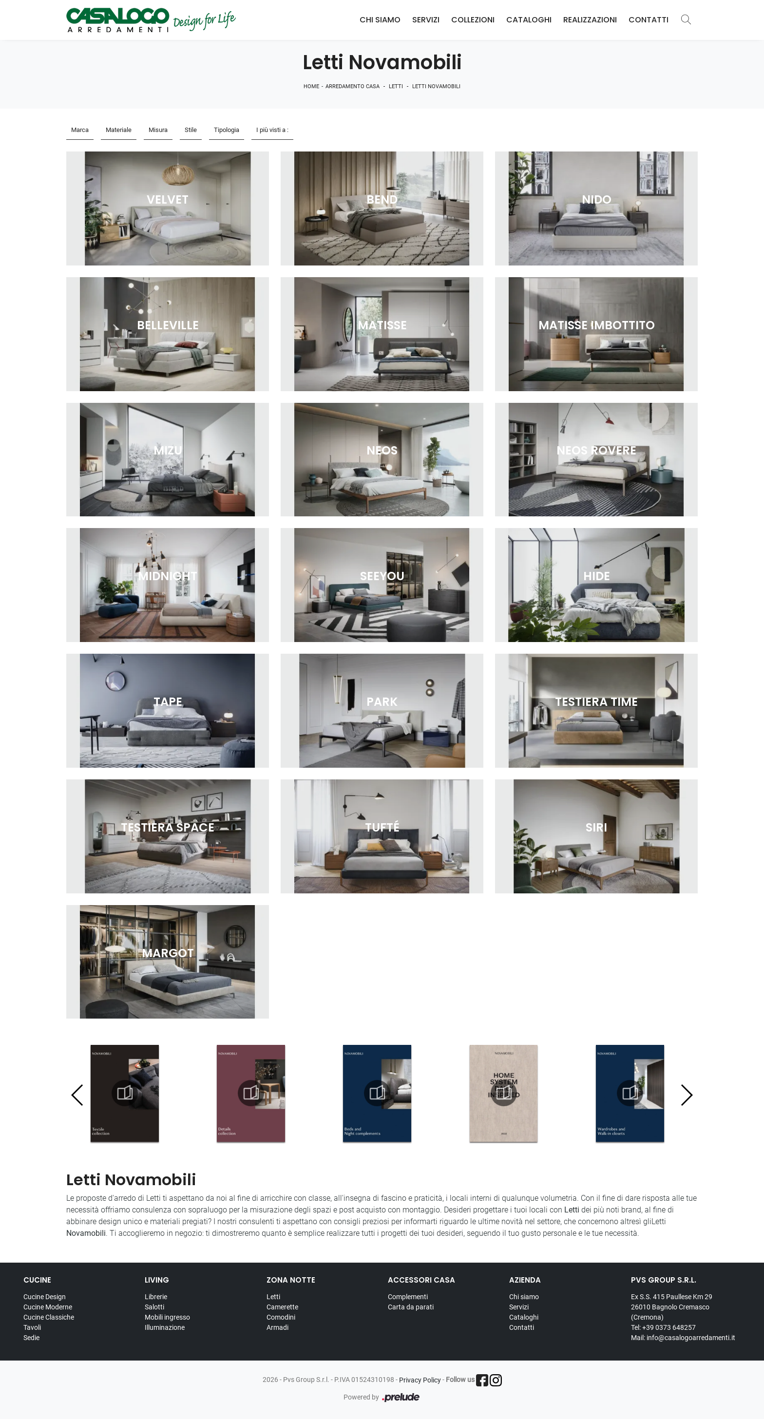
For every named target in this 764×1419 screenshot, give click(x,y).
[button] (686, 1095)
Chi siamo (524, 1297)
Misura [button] (158, 129)
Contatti (648, 19)
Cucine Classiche (48, 1317)
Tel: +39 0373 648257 (663, 1327)
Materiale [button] (119, 129)
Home (311, 86)
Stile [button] (191, 129)
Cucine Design (44, 1297)
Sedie (31, 1338)
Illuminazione (165, 1327)
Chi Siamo (380, 19)
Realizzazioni (590, 19)
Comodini (281, 1317)
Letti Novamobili (436, 86)
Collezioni (473, 19)
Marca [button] (80, 129)
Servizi (425, 19)
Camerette (282, 1307)
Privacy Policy (420, 1380)
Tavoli (32, 1327)
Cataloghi (529, 19)
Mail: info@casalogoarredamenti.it (683, 1338)
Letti (396, 86)
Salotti (154, 1307)
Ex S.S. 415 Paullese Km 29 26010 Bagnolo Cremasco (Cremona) (671, 1307)
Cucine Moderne (47, 1307)
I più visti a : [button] (272, 129)
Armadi (277, 1327)
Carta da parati (411, 1307)
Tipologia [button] (226, 129)
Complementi (408, 1297)
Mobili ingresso (167, 1317)
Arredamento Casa (352, 86)
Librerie (156, 1297)
